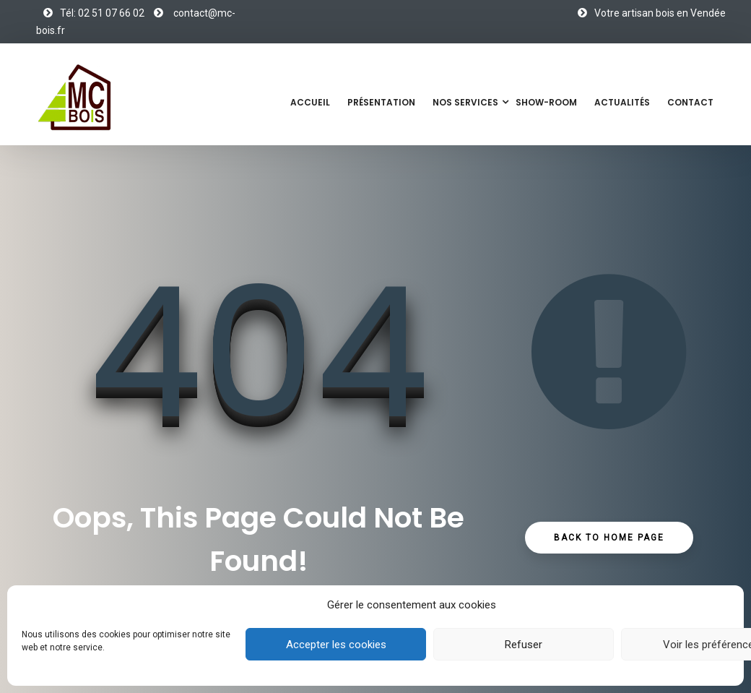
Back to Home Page (609, 538)
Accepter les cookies (336, 644)
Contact (690, 102)
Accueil (310, 102)
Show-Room (546, 102)
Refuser (523, 644)
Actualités (622, 102)
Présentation (381, 102)
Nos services (465, 102)
